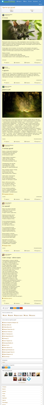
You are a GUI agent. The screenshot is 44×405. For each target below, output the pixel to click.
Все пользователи (22, 382)
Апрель (3, 362)
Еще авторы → (7, 356)
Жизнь (26, 315)
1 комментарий (39, 196)
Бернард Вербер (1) (8, 343)
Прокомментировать (38, 138)
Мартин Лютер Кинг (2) (9, 329)
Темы (25, 1)
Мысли (4, 389)
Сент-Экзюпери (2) (8, 333)
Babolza (6, 67)
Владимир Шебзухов (9, 145)
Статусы (4, 386)
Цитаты (4, 391)
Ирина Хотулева (8, 86)
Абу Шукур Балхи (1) (8, 336)
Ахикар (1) (6, 338)
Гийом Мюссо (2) (8, 327)
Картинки (4, 398)
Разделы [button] (19, 1)
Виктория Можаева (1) (9, 349)
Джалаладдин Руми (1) (9, 352)
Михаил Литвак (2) (8, 331)
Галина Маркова (8, 202)
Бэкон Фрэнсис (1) (8, 347)
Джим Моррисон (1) (8, 354)
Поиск (30, 1)
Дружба (10, 315)
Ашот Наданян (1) (8, 340)
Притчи (4, 400)
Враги (5, 315)
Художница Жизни (8, 14)
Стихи (3, 393)
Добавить (35, 1)
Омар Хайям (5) (7, 324)
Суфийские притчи (8, 298)
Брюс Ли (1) (6, 345)
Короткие (32, 315)
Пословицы (5, 402)
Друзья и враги (18, 315)
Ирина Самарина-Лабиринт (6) (11, 322)
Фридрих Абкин (7, 245)
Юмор (3, 395)
